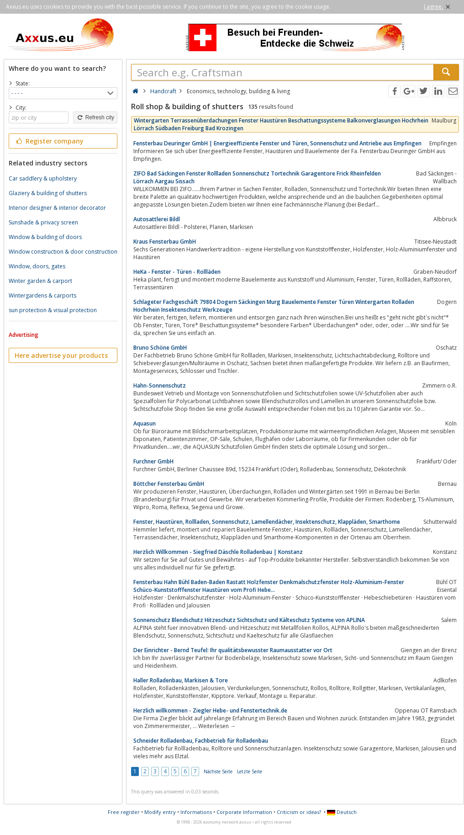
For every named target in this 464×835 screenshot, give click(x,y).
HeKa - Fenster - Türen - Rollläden (177, 272)
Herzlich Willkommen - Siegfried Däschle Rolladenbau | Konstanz (218, 552)
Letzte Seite (249, 771)
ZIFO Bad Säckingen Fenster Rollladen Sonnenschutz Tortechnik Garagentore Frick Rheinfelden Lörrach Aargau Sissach (257, 177)
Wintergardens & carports (42, 295)
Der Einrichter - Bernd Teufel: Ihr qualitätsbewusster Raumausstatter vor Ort (232, 650)
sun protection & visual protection (53, 310)
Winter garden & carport (40, 281)
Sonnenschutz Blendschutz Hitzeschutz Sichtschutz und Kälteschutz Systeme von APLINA (249, 620)
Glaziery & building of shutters (48, 193)
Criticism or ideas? (299, 811)
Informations (196, 811)
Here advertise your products (61, 355)
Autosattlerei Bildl (156, 219)
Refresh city (95, 117)
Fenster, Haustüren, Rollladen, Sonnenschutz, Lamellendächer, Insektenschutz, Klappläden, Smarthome (266, 522)
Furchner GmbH (153, 461)
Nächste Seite (218, 771)
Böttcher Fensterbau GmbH (168, 484)
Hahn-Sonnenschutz (159, 385)
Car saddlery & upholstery (43, 178)
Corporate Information (244, 811)
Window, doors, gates (37, 266)
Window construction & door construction (63, 251)
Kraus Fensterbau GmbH (164, 241)
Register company (49, 141)
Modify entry (160, 811)
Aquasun (144, 423)
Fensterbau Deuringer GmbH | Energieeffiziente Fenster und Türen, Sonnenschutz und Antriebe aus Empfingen (277, 143)
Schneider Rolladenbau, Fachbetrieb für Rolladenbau (200, 741)
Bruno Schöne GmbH (160, 347)
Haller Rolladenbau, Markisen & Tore (180, 680)
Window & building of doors (45, 237)
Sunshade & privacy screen (43, 222)
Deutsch (342, 811)
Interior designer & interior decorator (57, 208)
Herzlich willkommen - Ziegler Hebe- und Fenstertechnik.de (210, 710)
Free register (124, 811)
